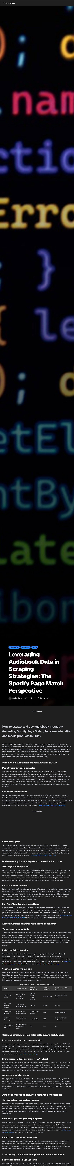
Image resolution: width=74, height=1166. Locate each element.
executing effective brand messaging (52, 805)
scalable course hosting (28, 1054)
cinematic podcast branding (48, 964)
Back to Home (9, 3)
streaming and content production (44, 855)
